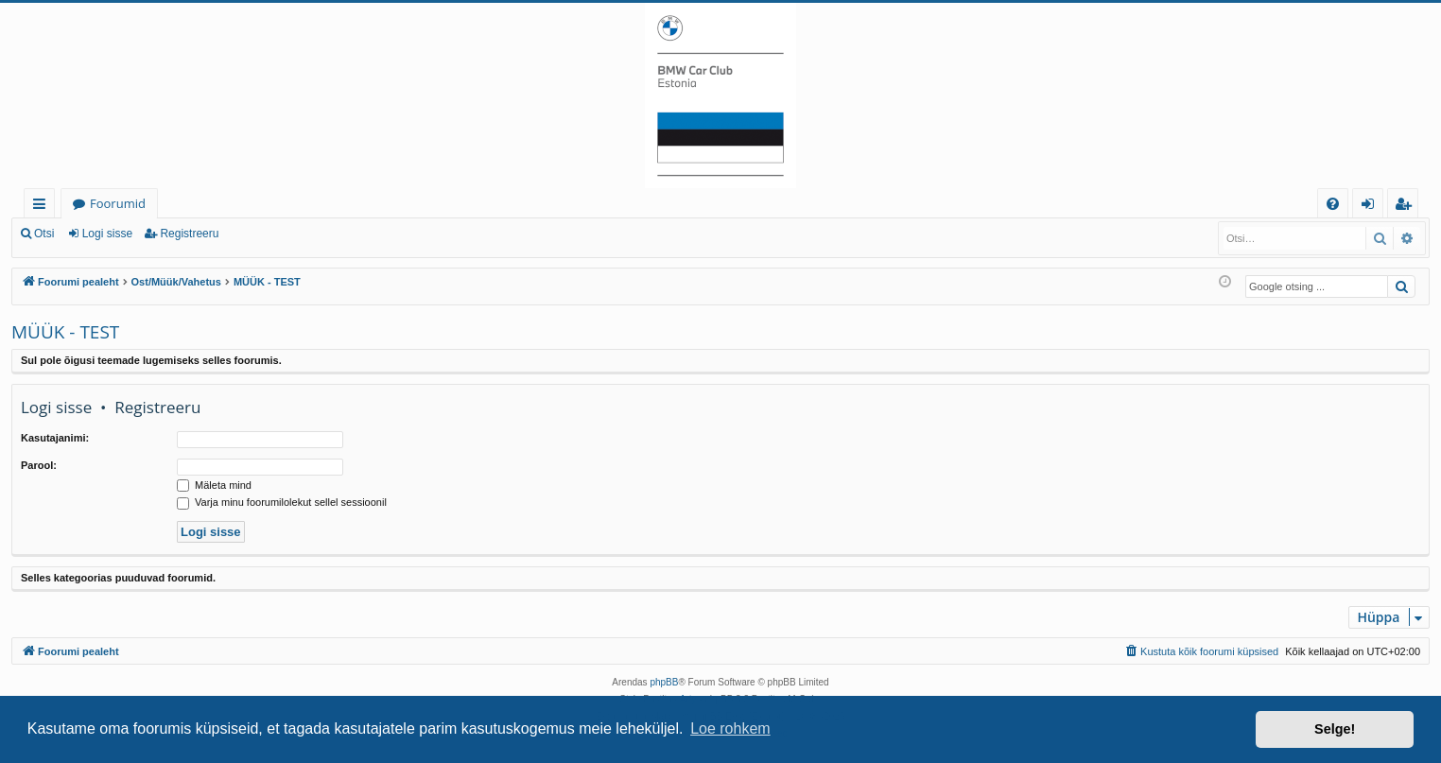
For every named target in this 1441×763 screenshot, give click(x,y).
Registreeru (189, 233)
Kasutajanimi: (55, 437)
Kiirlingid (43, 206)
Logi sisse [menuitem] (1371, 206)
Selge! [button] (1334, 729)
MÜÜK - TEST (65, 332)
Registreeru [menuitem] (1407, 206)
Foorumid (118, 203)
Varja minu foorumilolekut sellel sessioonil (282, 502)
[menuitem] (1332, 203)
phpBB (664, 682)
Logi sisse (107, 233)
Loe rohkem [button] (730, 728)
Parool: (39, 465)
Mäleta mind (214, 485)
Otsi (44, 233)
